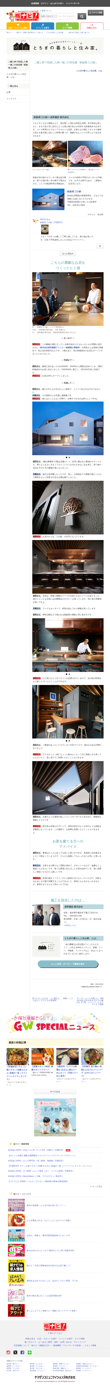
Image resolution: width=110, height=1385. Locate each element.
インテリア (11, 99)
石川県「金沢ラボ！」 (14, 1370)
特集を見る (92, 26)
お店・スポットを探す (18, 26)
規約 (56, 1342)
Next (100, 430)
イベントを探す (42, 26)
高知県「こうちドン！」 (84, 1370)
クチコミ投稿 (95, 13)
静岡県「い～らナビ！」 (84, 1368)
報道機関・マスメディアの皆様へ (67, 1345)
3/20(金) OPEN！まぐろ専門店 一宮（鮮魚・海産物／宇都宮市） (36, 1161)
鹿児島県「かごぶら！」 (38, 1370)
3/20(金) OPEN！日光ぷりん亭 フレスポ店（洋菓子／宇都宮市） (36, 1150)
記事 (8, 92)
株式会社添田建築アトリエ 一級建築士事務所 (60, 347)
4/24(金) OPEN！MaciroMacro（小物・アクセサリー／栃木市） (36, 1176)
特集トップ (68, 998)
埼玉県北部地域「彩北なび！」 (63, 1370)
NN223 (43, 219)
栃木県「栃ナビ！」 (13, 1364)
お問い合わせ (66, 1342)
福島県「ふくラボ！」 (14, 1366)
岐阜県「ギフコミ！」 (60, 1366)
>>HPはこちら (70, 925)
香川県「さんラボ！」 (37, 1368)
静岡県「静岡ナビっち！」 (62, 1364)
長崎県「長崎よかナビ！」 (85, 1364)
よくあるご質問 (45, 1342)
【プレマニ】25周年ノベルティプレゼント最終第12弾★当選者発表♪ (38, 1181)
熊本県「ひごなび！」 (37, 1364)
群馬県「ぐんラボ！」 (14, 1368)
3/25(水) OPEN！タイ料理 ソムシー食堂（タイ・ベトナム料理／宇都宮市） (41, 1171)
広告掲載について (21, 1345)
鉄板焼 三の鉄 (74, 191)
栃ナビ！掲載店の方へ (41, 1345)
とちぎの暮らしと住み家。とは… (90, 71)
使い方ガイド (30, 1342)
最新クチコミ (46, 11)
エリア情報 (67, 26)
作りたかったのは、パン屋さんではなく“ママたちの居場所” (46, 999)
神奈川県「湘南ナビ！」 (61, 1368)
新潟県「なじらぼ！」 (37, 1366)
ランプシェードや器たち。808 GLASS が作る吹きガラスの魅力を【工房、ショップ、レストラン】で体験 (90, 1001)
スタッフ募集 (90, 1345)
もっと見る (96, 1186)
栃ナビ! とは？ (55, 1333)
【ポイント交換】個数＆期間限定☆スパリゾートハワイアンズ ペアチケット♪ (42, 1155)
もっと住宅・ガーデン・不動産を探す (68, 964)
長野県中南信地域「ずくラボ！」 (87, 1366)
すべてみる (55, 1091)
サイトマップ (80, 1342)
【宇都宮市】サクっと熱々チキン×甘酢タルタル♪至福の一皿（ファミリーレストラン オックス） (17, 1073)
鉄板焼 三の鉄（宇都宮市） (52, 222)
